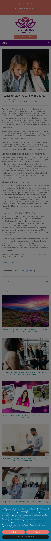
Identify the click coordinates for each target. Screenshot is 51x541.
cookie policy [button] (21, 517)
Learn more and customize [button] (25, 537)
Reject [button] (13, 532)
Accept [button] (37, 532)
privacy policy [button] (25, 511)
